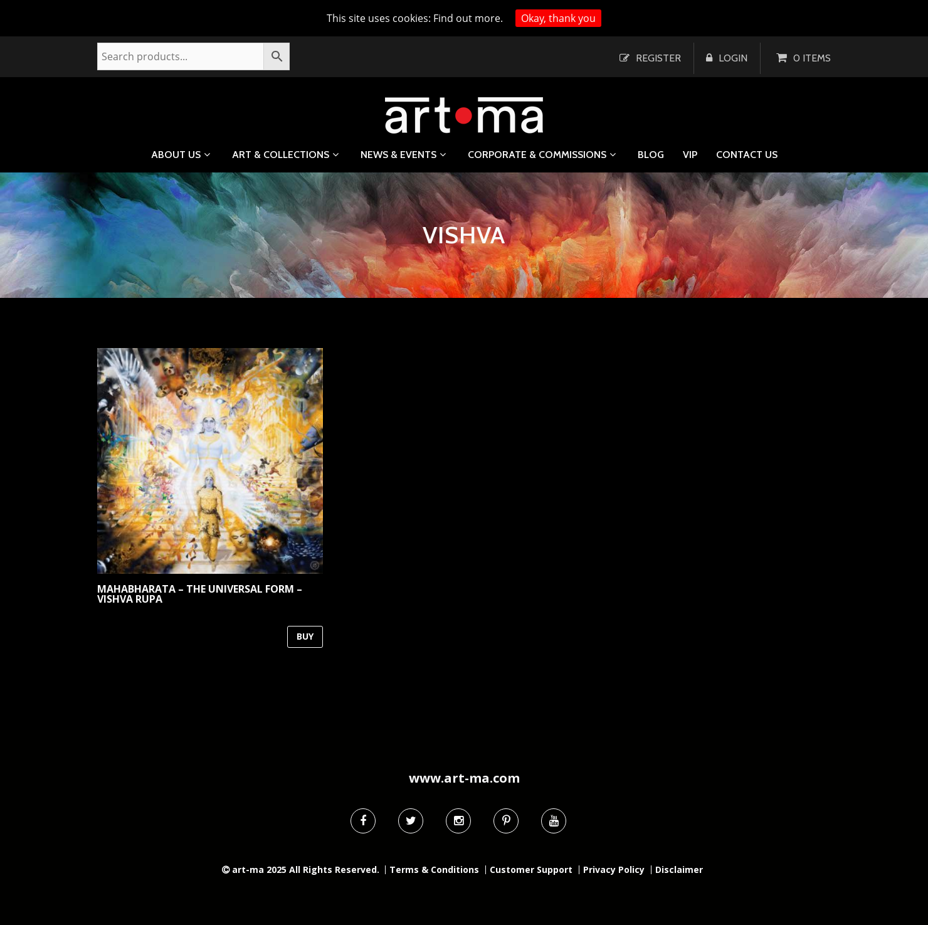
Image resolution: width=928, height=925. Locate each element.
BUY (305, 636)
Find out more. (468, 18)
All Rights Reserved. (334, 869)
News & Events (398, 154)
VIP (690, 155)
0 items (812, 58)
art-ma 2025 (259, 869)
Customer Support (531, 869)
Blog (651, 155)
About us (176, 154)
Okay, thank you (558, 18)
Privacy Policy (614, 869)
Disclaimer (679, 869)
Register (658, 58)
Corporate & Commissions (537, 154)
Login (733, 58)
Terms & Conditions (434, 869)
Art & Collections (280, 154)
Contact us (747, 155)
